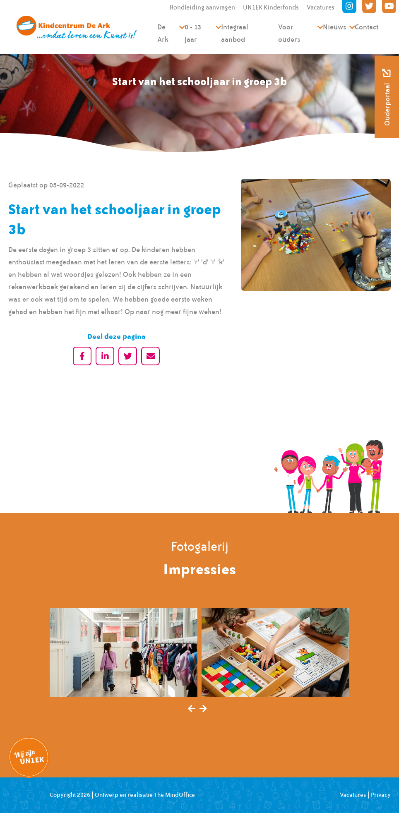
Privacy (381, 795)
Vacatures (320, 7)
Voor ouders (289, 33)
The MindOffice (174, 795)
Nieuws (334, 26)
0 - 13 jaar (193, 33)
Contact (366, 26)
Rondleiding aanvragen (202, 7)
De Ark (162, 33)
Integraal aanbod (234, 33)
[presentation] (191, 709)
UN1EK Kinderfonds (271, 7)
